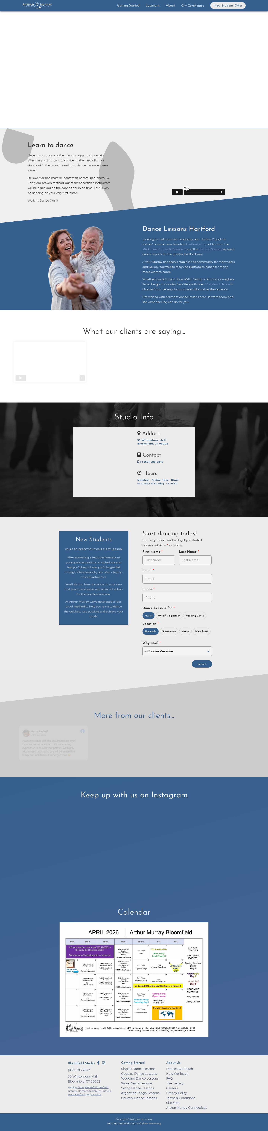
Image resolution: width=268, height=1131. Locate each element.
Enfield (103, 1086)
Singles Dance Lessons (138, 1068)
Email (147, 570)
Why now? (150, 643)
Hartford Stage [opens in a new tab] (208, 249)
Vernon (185, 631)
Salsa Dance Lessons (136, 1083)
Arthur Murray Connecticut (186, 1107)
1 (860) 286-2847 (150, 461)
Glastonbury (169, 631)
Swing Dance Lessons (137, 1088)
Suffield (106, 1090)
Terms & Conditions (180, 1097)
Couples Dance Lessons (139, 1073)
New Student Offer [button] (228, 5)
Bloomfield (151, 631)
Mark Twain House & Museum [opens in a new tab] (163, 249)
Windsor (96, 1094)
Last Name (188, 552)
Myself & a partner (169, 616)
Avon (81, 1086)
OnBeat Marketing (150, 1123)
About (170, 5)
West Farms (201, 631)
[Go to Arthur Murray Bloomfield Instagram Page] (103, 1062)
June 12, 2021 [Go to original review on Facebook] (39, 734)
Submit (202, 663)
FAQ (169, 1078)
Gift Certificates (192, 6)
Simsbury (95, 1090)
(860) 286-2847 (79, 1069)
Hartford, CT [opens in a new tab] (194, 244)
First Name (151, 552)
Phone (147, 589)
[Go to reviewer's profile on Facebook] (27, 733)
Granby (72, 1090)
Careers (172, 1088)
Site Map (172, 1102)
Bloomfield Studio (81, 1063)
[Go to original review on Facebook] (83, 731)
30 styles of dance (217, 284)
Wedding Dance (194, 616)
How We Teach (177, 1073)
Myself (148, 616)
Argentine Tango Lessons (140, 1092)
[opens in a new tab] (134, 982)
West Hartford (76, 1094)
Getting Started (128, 5)
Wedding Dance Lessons (140, 1078)
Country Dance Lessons (139, 1097)
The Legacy (175, 1083)
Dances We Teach (179, 1068)
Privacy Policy (176, 1092)
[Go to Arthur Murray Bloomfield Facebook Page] (98, 1062)
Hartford (83, 1090)
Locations (153, 5)
